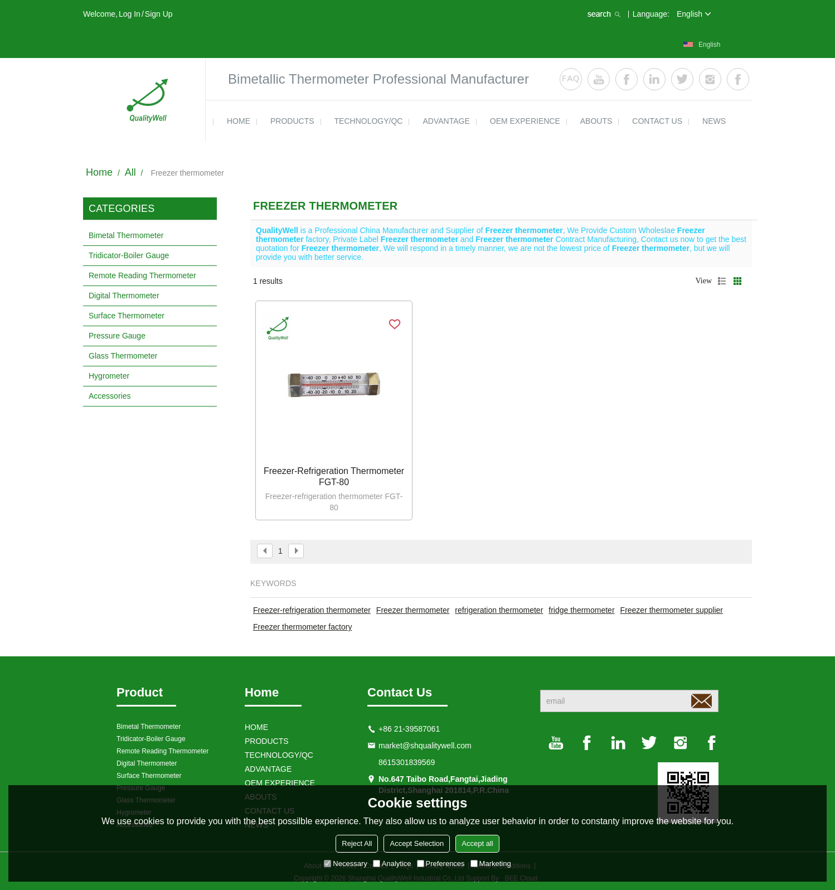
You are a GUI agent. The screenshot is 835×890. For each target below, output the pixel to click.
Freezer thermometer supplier (671, 610)
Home (99, 172)
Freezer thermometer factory (302, 626)
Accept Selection (417, 843)
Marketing (490, 863)
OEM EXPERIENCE (525, 121)
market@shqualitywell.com (425, 745)
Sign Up (159, 13)
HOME (238, 121)
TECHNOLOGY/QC (368, 121)
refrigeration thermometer (499, 610)
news (714, 121)
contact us (657, 121)
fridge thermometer (581, 610)
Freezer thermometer (412, 610)
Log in (129, 13)
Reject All (357, 843)
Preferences (441, 863)
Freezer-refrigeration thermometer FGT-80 (334, 476)
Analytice (392, 863)
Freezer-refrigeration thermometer (312, 610)
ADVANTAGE (446, 121)
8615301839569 (406, 762)
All (130, 172)
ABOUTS (596, 121)
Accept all (477, 843)
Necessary (345, 863)
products (292, 121)
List (721, 281)
